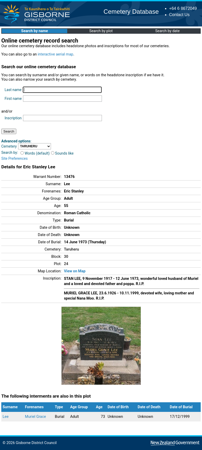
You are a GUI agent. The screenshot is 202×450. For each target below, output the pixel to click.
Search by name (34, 31)
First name (13, 98)
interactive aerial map (55, 54)
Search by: (9, 152)
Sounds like (62, 153)
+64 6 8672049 (183, 8)
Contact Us (179, 14)
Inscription (13, 118)
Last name (13, 90)
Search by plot (101, 31)
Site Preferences (14, 158)
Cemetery (9, 146)
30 (66, 256)
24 (66, 264)
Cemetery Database (131, 11)
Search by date (167, 31)
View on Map (74, 271)
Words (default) (35, 153)
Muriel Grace (35, 416)
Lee (6, 416)
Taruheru (71, 249)
